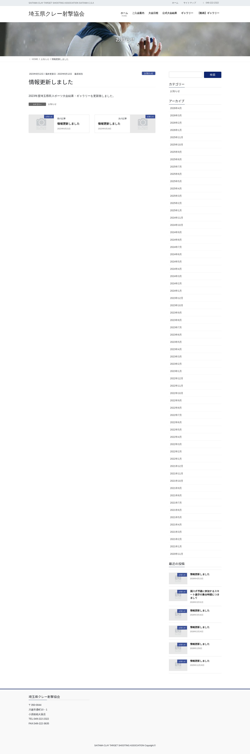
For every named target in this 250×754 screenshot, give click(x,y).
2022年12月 (176, 378)
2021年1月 (176, 546)
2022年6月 (176, 422)
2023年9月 (176, 312)
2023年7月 (176, 327)
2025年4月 (176, 188)
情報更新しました (68, 124)
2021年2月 (176, 539)
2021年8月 (176, 495)
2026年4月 (176, 108)
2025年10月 (176, 144)
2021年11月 (176, 473)
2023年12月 (176, 298)
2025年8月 (176, 159)
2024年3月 (176, 276)
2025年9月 (176, 151)
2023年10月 (176, 305)
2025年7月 (176, 166)
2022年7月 (176, 415)
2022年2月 (176, 451)
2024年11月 (176, 217)
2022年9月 (176, 400)
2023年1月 (176, 371)
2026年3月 (176, 115)
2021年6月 (176, 510)
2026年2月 (176, 122)
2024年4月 (176, 268)
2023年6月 (176, 334)
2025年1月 (176, 210)
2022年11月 (176, 385)
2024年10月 (176, 225)
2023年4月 (176, 349)
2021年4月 (176, 524)
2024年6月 (176, 254)
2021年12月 (176, 466)
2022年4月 (176, 436)
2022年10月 (176, 393)
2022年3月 (176, 444)
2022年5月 (176, 429)
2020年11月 (176, 553)
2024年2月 (176, 283)
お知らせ (148, 73)
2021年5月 (176, 517)
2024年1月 (176, 290)
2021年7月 (176, 502)
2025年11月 (176, 137)
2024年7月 (176, 247)
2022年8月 (176, 407)
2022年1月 (176, 458)
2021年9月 (176, 488)
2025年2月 (176, 203)
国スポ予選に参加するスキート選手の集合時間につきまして (204, 594)
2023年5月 (176, 342)
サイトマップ (190, 3)
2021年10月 (176, 480)
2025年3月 (176, 195)
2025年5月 (176, 181)
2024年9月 (176, 232)
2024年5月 (176, 261)
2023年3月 (176, 356)
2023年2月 (176, 363)
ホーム (175, 3)
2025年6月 (176, 174)
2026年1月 (176, 130)
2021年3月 (176, 531)
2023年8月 (176, 320)
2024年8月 (176, 239)
